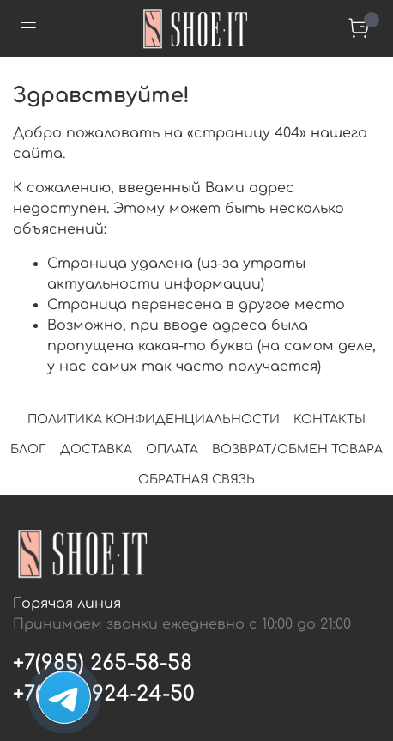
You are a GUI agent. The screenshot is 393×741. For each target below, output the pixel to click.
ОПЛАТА (172, 449)
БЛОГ (28, 449)
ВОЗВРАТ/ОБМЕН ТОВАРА (297, 449)
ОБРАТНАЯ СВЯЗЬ (196, 479)
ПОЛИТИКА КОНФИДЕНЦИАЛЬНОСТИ (153, 419)
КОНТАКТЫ (329, 419)
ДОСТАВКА (96, 449)
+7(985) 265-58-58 (102, 663)
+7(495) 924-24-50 (104, 694)
